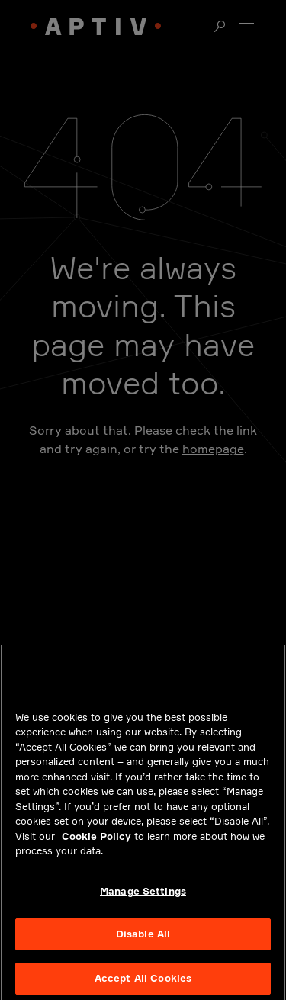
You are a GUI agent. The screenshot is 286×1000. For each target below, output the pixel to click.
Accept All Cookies (143, 982)
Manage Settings (143, 895)
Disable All (143, 938)
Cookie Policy (96, 840)
